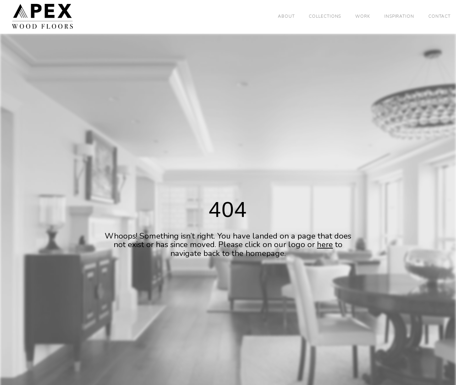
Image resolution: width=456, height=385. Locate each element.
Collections (325, 16)
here (325, 244)
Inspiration (399, 16)
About (286, 16)
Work (362, 16)
